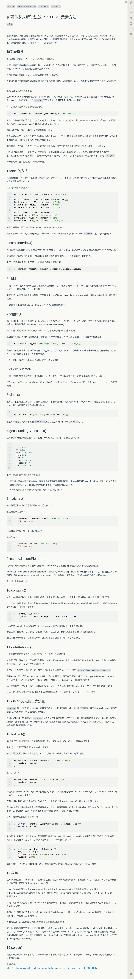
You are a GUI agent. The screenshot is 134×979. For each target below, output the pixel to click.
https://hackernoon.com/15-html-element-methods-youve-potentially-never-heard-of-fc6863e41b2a (52, 968)
